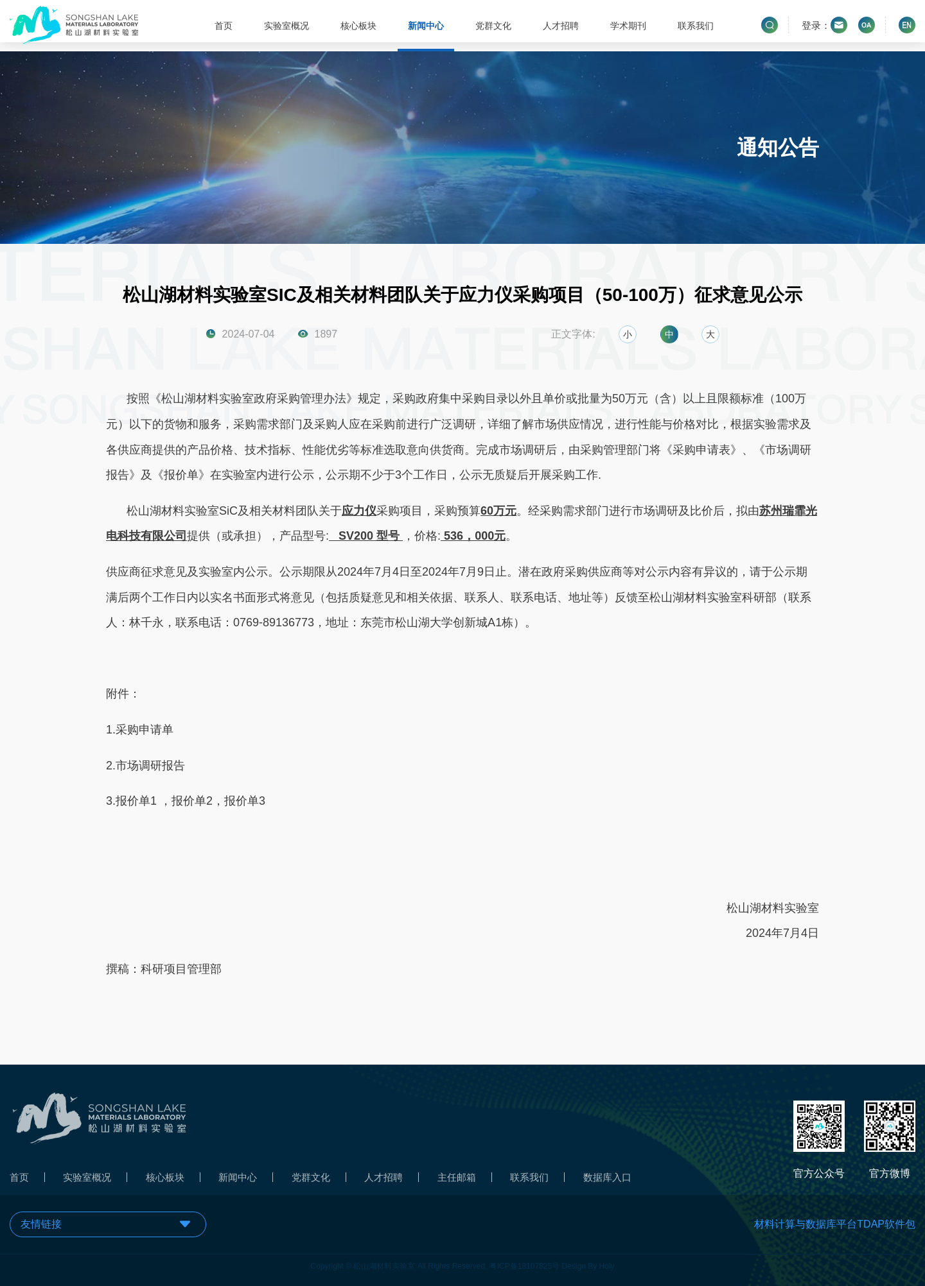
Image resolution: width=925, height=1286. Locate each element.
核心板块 (357, 26)
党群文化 (493, 26)
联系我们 (695, 26)
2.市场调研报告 (145, 765)
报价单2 (192, 801)
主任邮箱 (472, 1183)
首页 (222, 26)
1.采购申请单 (139, 729)
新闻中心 (425, 26)
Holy (607, 1259)
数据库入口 (629, 1183)
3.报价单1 (133, 801)
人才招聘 (560, 26)
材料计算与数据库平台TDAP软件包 (834, 1224)
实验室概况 (285, 26)
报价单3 (244, 801)
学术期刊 (628, 26)
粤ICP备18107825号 (524, 1259)
